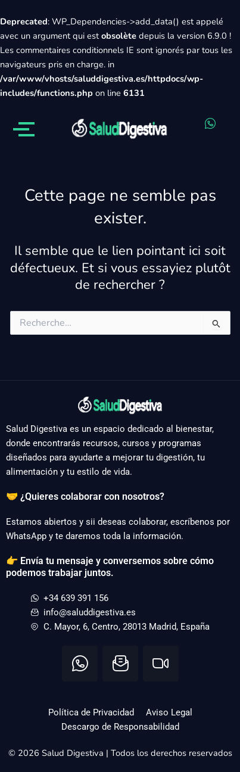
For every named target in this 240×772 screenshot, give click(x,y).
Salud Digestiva (74, 753)
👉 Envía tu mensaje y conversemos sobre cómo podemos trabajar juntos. (110, 566)
